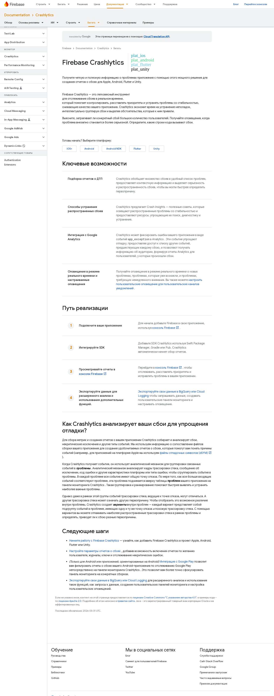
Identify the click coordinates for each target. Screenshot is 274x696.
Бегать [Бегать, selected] (91, 22)
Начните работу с (94, 540)
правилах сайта (126, 601)
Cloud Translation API (156, 36)
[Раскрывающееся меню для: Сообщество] (155, 4)
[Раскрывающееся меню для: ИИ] (58, 22)
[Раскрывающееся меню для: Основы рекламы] (43, 22)
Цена (97, 4)
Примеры (148, 22)
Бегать (62, 4)
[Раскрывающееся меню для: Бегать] (70, 4)
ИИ (52, 22)
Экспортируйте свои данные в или (108, 580)
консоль (163, 328)
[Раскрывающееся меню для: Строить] (50, 4)
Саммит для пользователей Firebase (146, 661)
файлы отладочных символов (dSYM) (184, 453)
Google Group (208, 666)
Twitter (129, 666)
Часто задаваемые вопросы (215, 678)
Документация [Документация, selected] (115, 4)
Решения (82, 4)
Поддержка (170, 4)
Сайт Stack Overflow (211, 661)
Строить (41, 4)
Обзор (8, 22)
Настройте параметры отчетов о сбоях (95, 551)
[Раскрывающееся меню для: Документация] (128, 4)
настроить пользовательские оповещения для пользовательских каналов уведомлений (159, 284)
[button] (20, 33)
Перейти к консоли (255, 4)
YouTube (130, 672)
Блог (236, 4)
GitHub (55, 678)
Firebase (66, 48)
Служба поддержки (211, 655)
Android (89, 148)
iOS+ (69, 148)
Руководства (58, 655)
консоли (91, 374)
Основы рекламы (29, 22)
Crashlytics (44, 15)
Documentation (17, 15)
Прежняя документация (213, 683)
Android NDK (113, 148)
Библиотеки (58, 672)
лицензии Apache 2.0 (69, 601)
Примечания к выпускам (213, 672)
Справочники (58, 661)
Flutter (137, 148)
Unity (156, 148)
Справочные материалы (121, 22)
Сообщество (143, 4)
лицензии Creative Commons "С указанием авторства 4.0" (164, 597)
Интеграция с (177, 561)
